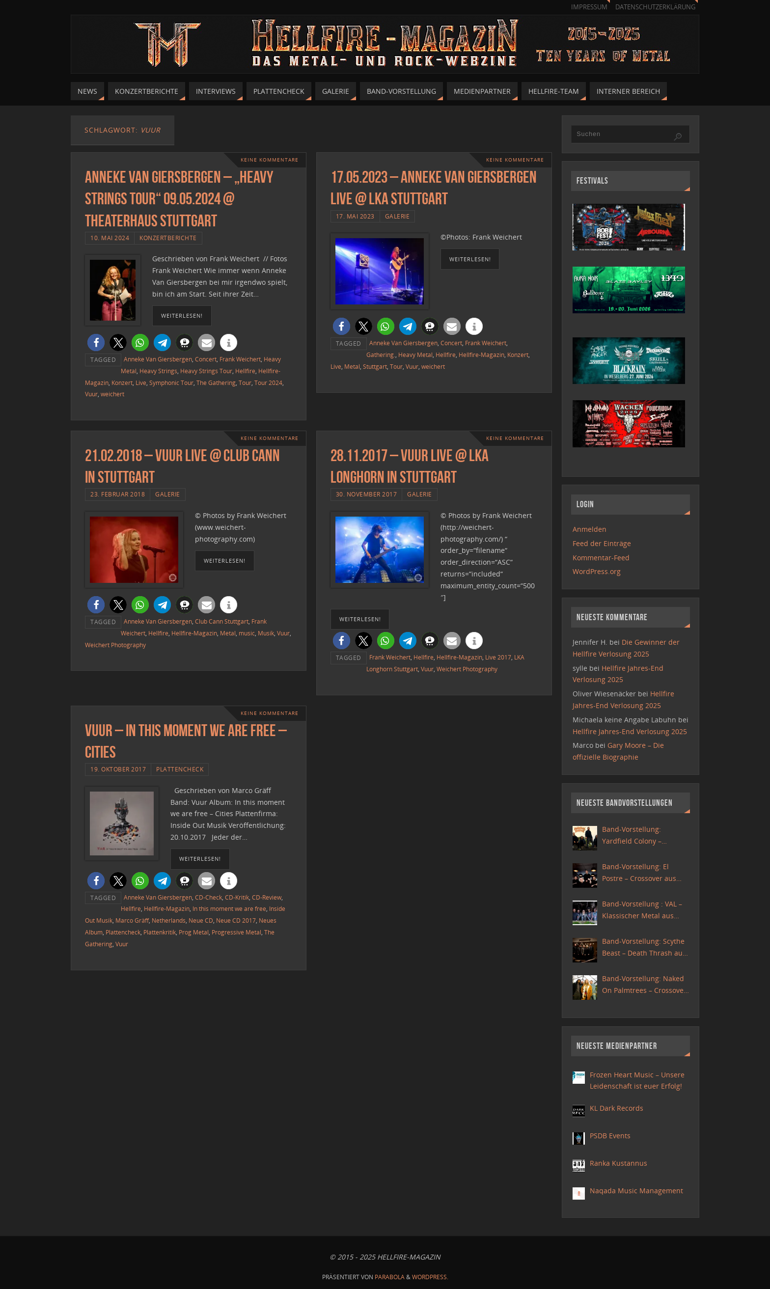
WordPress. (430, 1277)
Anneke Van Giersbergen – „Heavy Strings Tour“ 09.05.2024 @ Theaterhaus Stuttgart (179, 198)
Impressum (589, 7)
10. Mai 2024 (109, 238)
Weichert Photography (115, 645)
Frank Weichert (240, 359)
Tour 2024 (268, 382)
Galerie (397, 216)
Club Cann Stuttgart (221, 621)
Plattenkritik (159, 932)
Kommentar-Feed (601, 557)
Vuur (91, 394)
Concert (206, 359)
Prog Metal (194, 932)
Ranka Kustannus (618, 1163)
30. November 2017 (366, 494)
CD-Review (266, 897)
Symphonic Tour (171, 382)
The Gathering (216, 382)
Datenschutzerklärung (655, 7)
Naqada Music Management (636, 1190)
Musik (266, 633)
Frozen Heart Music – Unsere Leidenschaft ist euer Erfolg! (637, 1080)
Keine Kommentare (270, 160)
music (247, 633)
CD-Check (208, 897)
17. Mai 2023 (355, 216)
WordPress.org (597, 571)
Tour (245, 382)
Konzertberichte (168, 238)
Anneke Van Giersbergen (158, 359)
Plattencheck (179, 769)
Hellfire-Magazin (481, 354)
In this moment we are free (229, 908)
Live (141, 382)
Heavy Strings (158, 371)
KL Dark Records (616, 1108)
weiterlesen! (182, 315)
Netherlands (169, 920)
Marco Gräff (132, 920)
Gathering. (380, 354)
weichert (112, 394)
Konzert (122, 382)
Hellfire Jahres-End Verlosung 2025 (630, 731)
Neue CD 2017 (236, 920)
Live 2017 (498, 657)
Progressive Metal (236, 932)
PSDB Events (610, 1135)
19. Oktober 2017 (118, 769)
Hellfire (245, 371)
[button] (96, 342)
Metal (352, 366)
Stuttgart (375, 366)
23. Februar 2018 (117, 494)
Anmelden (589, 529)
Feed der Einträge (602, 543)
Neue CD (201, 920)
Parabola (390, 1277)
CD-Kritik (237, 897)
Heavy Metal (415, 354)
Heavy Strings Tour (206, 371)
